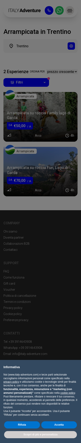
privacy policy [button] (11, 381)
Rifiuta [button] (22, 424)
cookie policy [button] (67, 392)
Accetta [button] (59, 424)
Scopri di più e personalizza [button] (40, 434)
